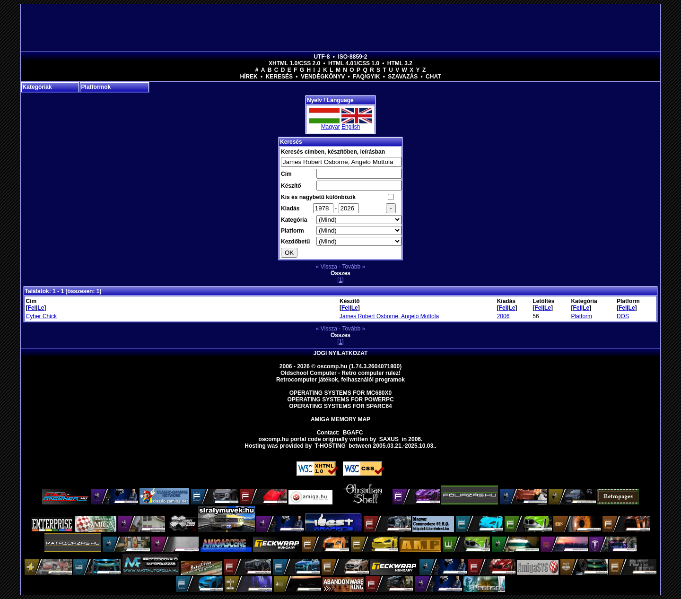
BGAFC (353, 432)
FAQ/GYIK (366, 76)
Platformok (96, 87)
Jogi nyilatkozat (341, 353)
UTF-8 (322, 56)
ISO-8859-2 (352, 56)
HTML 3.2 (399, 63)
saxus (389, 439)
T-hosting (330, 446)
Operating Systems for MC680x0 (340, 393)
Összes (340, 273)
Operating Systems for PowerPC (340, 399)
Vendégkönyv (323, 76)
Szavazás (403, 76)
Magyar (330, 126)
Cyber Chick (41, 316)
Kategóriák (37, 87)
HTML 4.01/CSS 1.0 (353, 63)
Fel (32, 307)
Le (40, 307)
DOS (623, 316)
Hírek (248, 76)
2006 (503, 316)
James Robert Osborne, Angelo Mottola (389, 316)
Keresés (279, 76)
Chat (433, 76)
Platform (581, 316)
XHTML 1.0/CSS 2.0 (294, 63)
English (350, 126)
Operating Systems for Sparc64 (340, 406)
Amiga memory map (340, 419)
